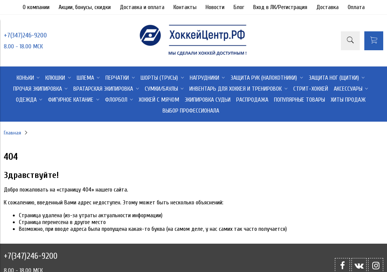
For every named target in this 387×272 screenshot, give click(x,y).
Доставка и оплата (142, 7)
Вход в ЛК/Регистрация (280, 7)
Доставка (327, 7)
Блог (239, 7)
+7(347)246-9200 (25, 35)
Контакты (185, 7)
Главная (12, 133)
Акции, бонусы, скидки (85, 7)
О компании (36, 7)
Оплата (356, 7)
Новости (215, 7)
